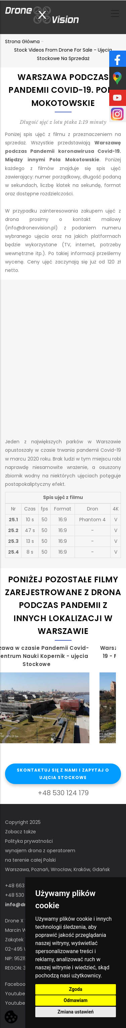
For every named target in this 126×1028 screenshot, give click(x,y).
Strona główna (22, 41)
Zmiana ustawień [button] (75, 1012)
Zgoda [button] (75, 989)
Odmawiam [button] (76, 1000)
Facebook (16, 984)
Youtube (15, 993)
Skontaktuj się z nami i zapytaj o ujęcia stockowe (63, 773)
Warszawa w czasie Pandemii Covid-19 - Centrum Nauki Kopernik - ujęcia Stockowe (58, 656)
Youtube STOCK (24, 1003)
